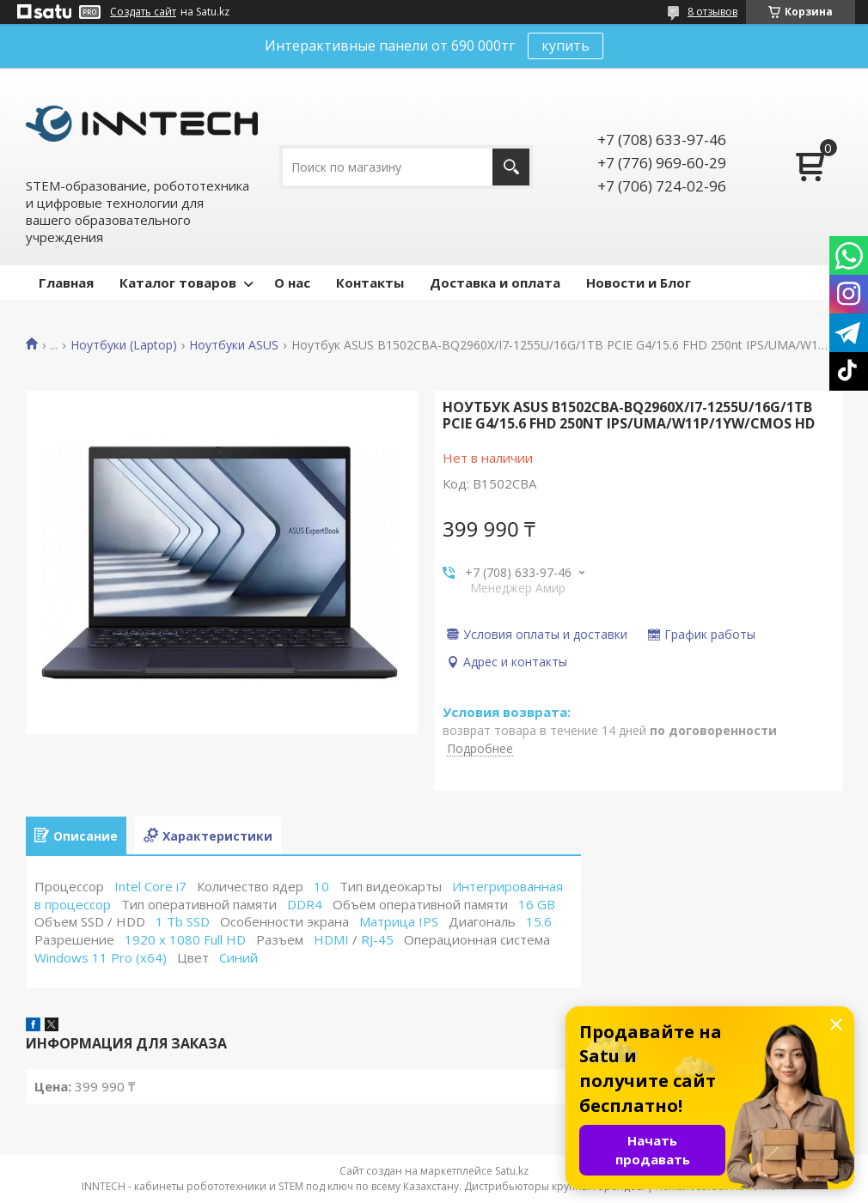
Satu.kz (512, 1171)
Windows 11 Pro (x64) (100, 957)
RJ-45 (377, 939)
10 (321, 886)
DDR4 (304, 904)
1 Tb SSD (183, 921)
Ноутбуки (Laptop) (123, 345)
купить (565, 45)
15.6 (539, 921)
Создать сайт (143, 12)
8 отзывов (712, 11)
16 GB (536, 904)
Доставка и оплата (495, 282)
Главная (66, 282)
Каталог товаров (177, 282)
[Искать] (510, 167)
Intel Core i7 (150, 886)
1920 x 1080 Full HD (185, 939)
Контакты (370, 282)
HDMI (331, 939)
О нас (292, 282)
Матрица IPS (398, 921)
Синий (238, 957)
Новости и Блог (638, 282)
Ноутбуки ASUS (233, 345)
